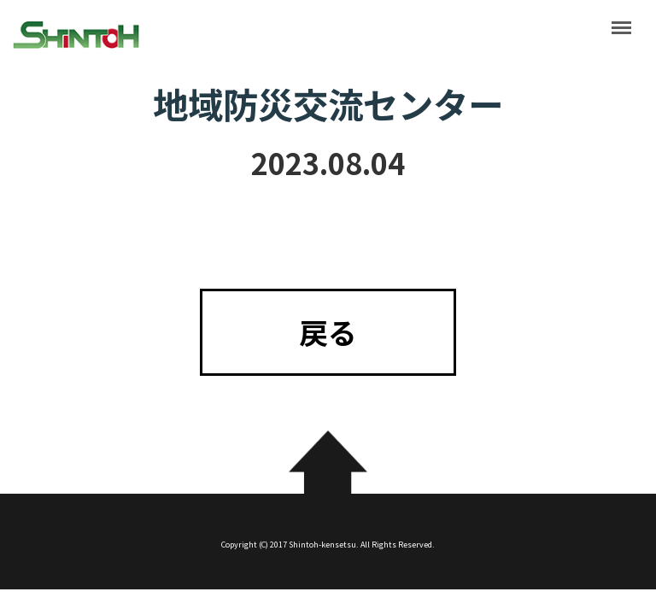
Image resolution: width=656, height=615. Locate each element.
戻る (328, 332)
